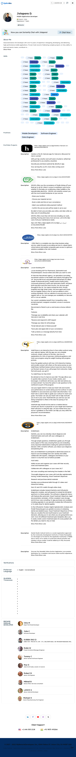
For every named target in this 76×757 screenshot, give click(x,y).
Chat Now (65, 32)
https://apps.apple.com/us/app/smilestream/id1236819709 (54, 423)
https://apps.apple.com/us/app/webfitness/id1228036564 (54, 342)
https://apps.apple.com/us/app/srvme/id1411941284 (53, 177)
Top (72, 747)
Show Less (42, 170)
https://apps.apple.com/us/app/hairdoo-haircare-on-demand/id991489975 (51, 146)
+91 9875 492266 (49, 729)
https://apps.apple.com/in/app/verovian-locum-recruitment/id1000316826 (49, 260)
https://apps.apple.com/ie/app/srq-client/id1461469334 (54, 235)
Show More (7, 49)
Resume (21, 25)
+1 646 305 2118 (26, 729)
